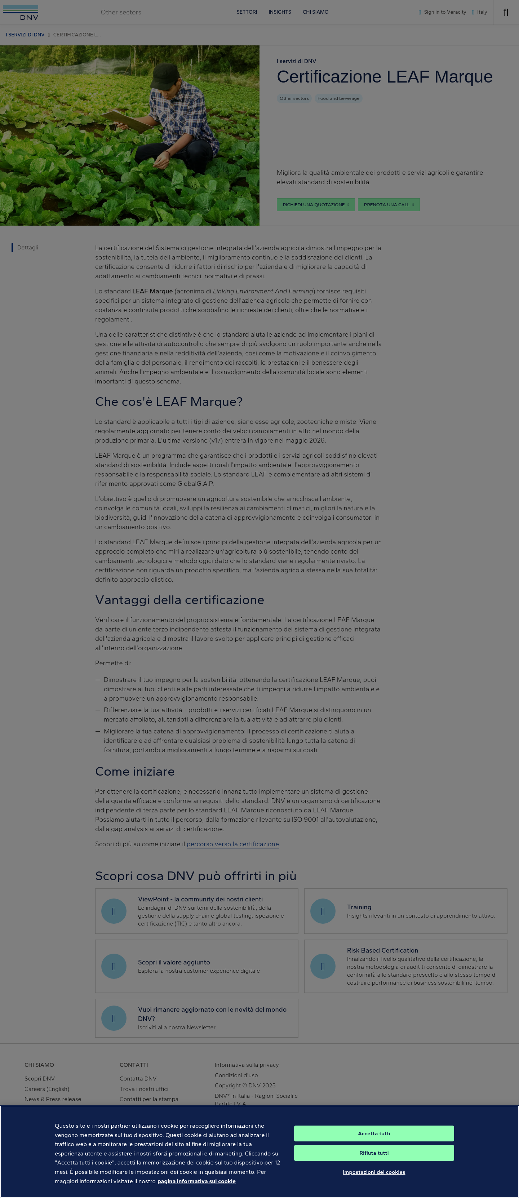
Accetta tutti (374, 1142)
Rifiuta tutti (374, 1161)
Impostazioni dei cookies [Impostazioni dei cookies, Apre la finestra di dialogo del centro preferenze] (374, 1180)
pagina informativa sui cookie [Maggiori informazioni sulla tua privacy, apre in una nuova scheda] (197, 1189)
